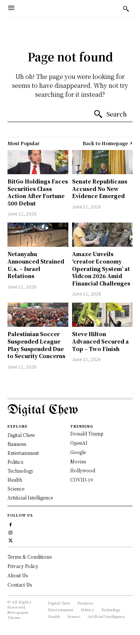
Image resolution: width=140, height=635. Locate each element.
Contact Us (19, 584)
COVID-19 (81, 479)
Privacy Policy (22, 566)
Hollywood (82, 470)
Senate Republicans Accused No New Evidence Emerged (99, 189)
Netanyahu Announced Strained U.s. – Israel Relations (35, 265)
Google (78, 452)
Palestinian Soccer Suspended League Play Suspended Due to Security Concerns (36, 345)
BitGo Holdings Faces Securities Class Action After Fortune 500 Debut (37, 192)
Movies (78, 461)
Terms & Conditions (29, 556)
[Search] (110, 114)
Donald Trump (86, 433)
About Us (17, 575)
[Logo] (70, 410)
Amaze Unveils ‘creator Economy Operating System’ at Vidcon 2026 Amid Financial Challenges (101, 268)
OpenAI (78, 443)
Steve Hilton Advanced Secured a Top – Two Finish (100, 341)
